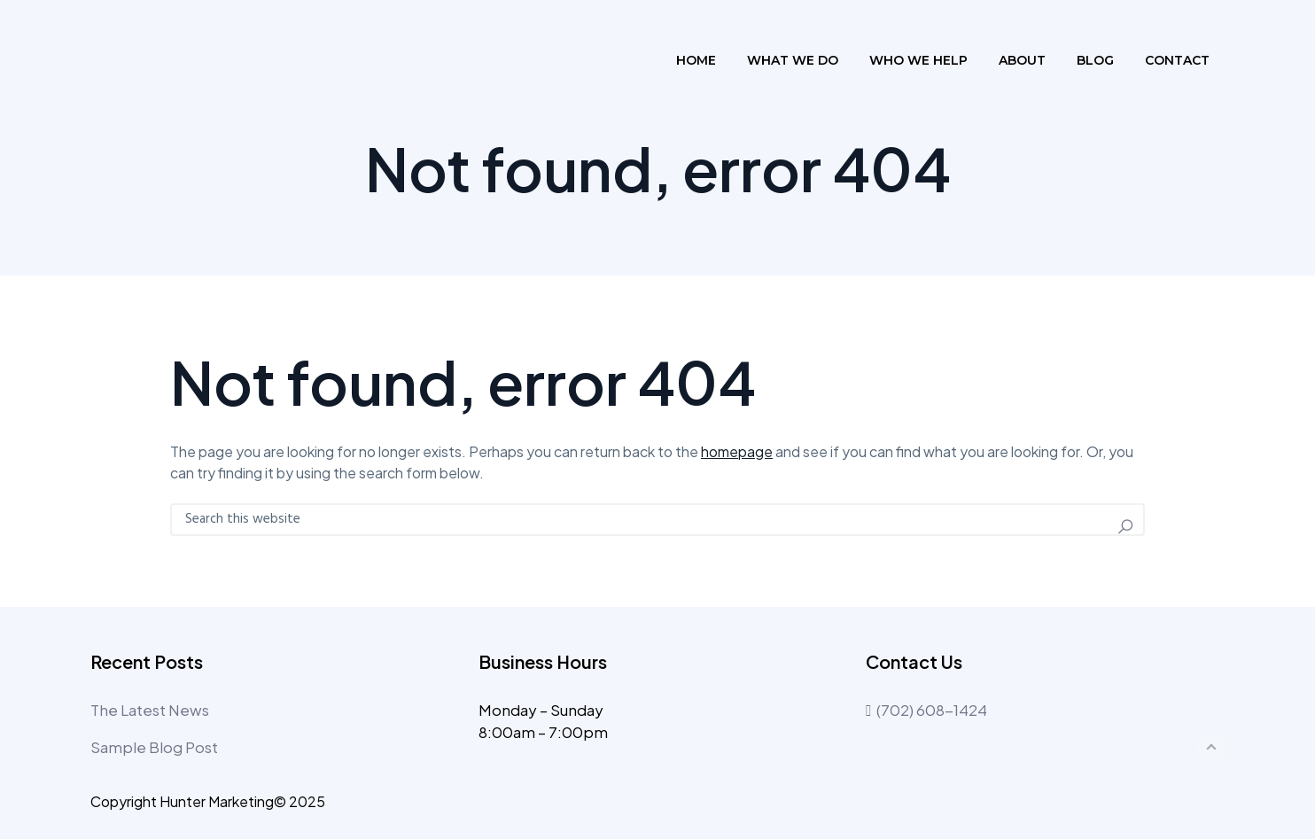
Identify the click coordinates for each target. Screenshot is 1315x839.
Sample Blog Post (154, 747)
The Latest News (149, 709)
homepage (737, 451)
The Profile (168, 60)
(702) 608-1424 (926, 709)
